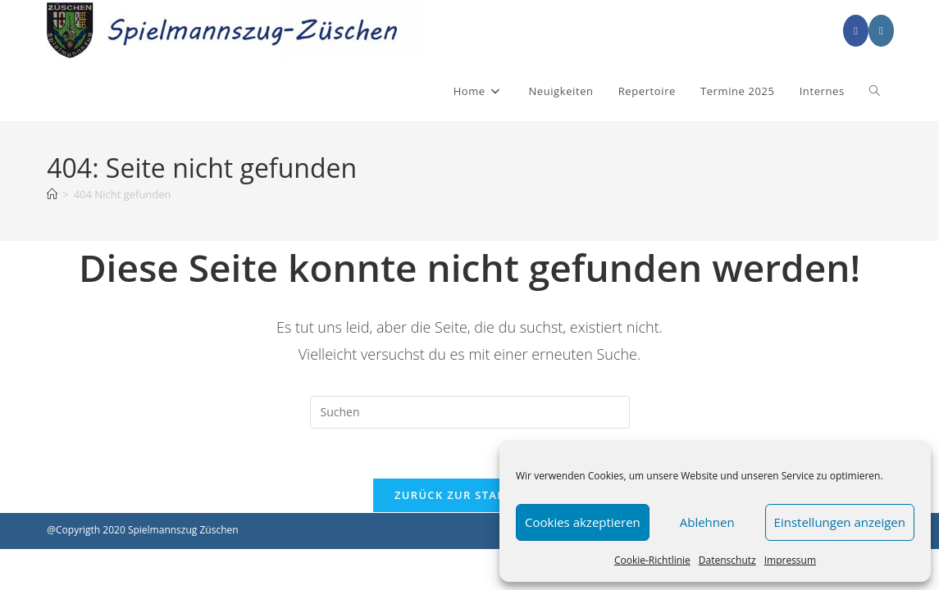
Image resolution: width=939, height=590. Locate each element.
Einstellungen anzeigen (839, 522)
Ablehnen (707, 522)
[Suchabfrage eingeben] (470, 412)
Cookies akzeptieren (582, 522)
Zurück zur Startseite (469, 495)
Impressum (790, 560)
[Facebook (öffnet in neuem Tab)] (855, 31)
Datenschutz (727, 560)
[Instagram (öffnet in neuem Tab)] (881, 31)
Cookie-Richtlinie (652, 560)
